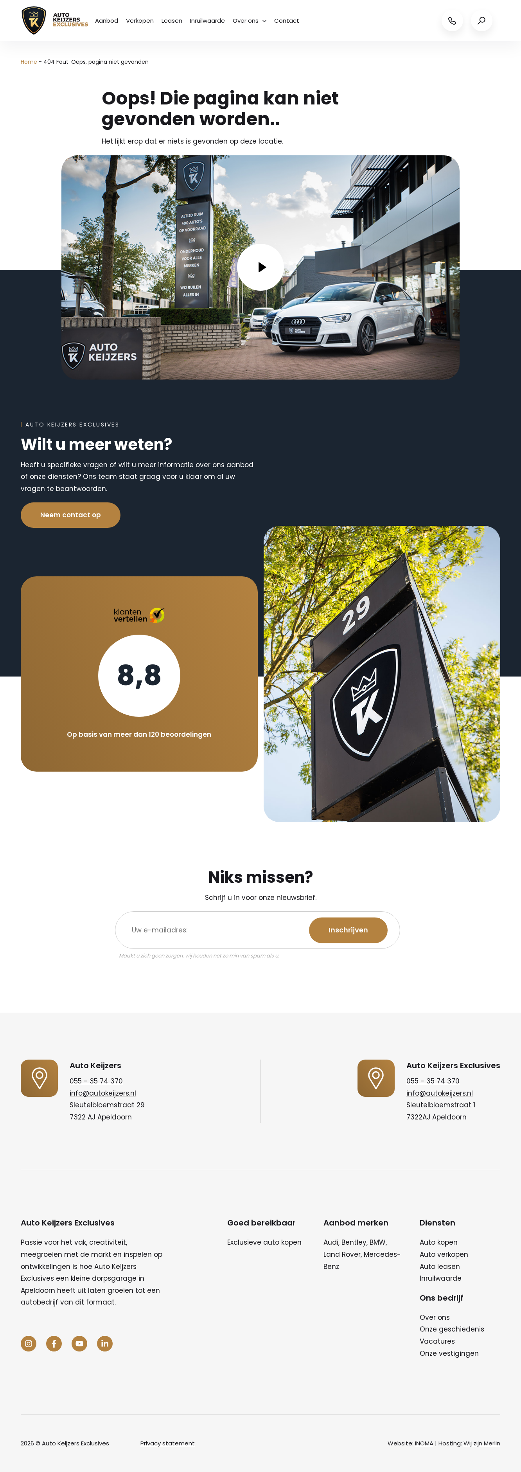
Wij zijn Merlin (482, 1443)
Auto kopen (439, 1242)
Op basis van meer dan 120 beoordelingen (139, 734)
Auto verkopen (444, 1254)
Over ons (249, 20)
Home (29, 62)
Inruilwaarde (207, 20)
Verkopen (140, 20)
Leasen (172, 20)
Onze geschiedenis (452, 1329)
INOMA (424, 1443)
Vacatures (437, 1341)
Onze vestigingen (449, 1353)
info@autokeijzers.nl (103, 1093)
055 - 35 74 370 (96, 1081)
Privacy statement (167, 1443)
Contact (286, 20)
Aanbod (106, 20)
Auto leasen (440, 1266)
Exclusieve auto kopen (264, 1242)
